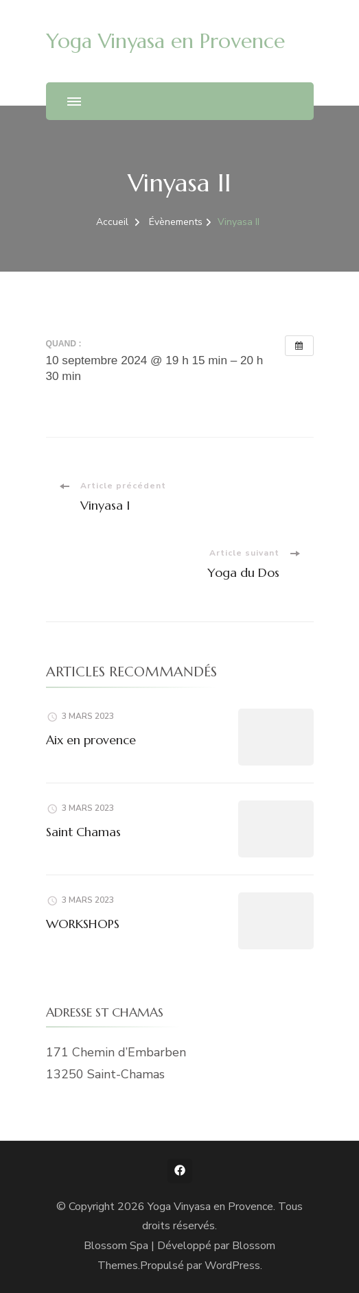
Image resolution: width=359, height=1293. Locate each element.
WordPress (232, 1265)
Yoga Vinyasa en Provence (165, 41)
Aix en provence (91, 740)
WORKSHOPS (82, 924)
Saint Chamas (83, 832)
